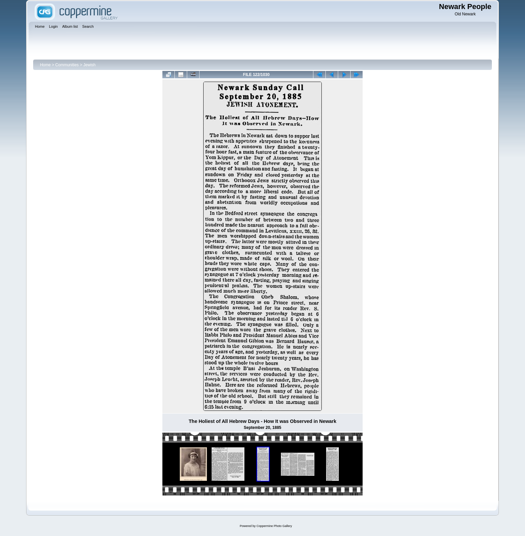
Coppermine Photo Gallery (274, 526)
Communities (67, 65)
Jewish (89, 65)
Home (45, 65)
